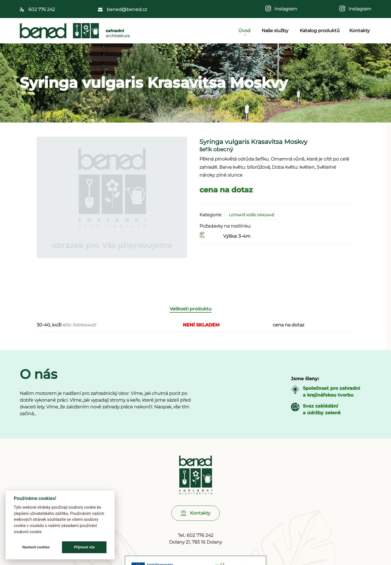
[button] (195, 514)
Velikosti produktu (191, 310)
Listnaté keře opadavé (251, 215)
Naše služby (276, 30)
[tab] (193, 310)
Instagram (284, 9)
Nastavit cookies (36, 547)
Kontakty (359, 30)
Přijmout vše (84, 547)
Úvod (245, 30)
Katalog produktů (320, 30)
